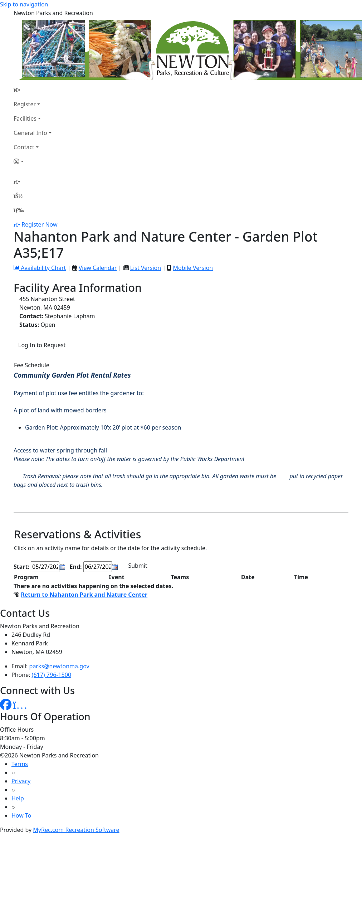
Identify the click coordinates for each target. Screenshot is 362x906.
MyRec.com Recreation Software (76, 830)
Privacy (20, 781)
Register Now (39, 224)
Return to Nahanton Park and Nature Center (84, 595)
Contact (24, 147)
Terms (19, 764)
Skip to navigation (24, 4)
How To (21, 815)
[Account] (33, 161)
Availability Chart (40, 268)
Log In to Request (41, 345)
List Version (145, 268)
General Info (30, 133)
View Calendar (98, 268)
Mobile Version (193, 268)
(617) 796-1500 (51, 675)
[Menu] (19, 210)
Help (17, 798)
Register (25, 104)
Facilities (25, 118)
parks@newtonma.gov (59, 666)
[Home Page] (33, 90)
